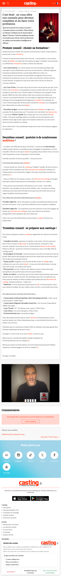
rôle (37, 284)
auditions (8, 140)
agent (27, 105)
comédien (37, 100)
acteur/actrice (52, 112)
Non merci (11, 572)
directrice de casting (47, 246)
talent (27, 152)
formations (18, 63)
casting (41, 103)
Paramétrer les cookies (30, 572)
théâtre (12, 61)
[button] (54, 3)
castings (26, 163)
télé (52, 114)
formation (19, 54)
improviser (23, 244)
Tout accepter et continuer (49, 572)
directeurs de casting (35, 169)
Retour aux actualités (10, 430)
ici (10, 175)
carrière (33, 318)
